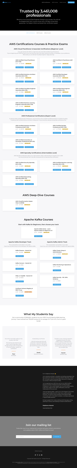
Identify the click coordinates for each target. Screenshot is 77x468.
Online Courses (38, 451)
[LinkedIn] (39, 455)
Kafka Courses (63, 2)
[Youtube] (41, 455)
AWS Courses (55, 2)
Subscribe (57, 436)
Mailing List (71, 2)
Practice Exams (29, 67)
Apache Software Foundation (52, 462)
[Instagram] (37, 455)
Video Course (19, 67)
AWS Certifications (46, 2)
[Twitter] (35, 455)
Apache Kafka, (18, 462)
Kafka (22, 462)
